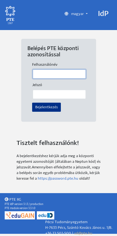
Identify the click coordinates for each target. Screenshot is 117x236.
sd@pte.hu (83, 233)
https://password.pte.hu (58, 178)
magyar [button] (75, 14)
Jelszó (37, 85)
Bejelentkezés (46, 107)
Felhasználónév (44, 64)
